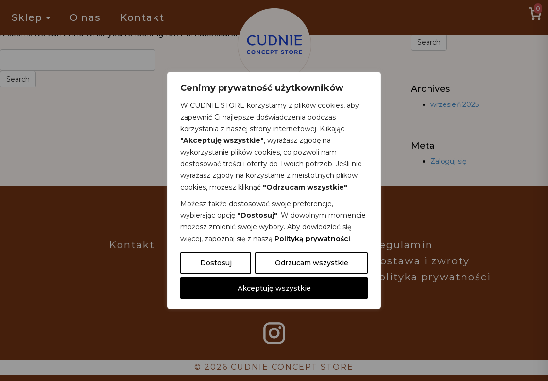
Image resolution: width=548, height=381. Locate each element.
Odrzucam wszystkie (311, 263)
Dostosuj (216, 263)
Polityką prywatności (312, 238)
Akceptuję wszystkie (274, 288)
